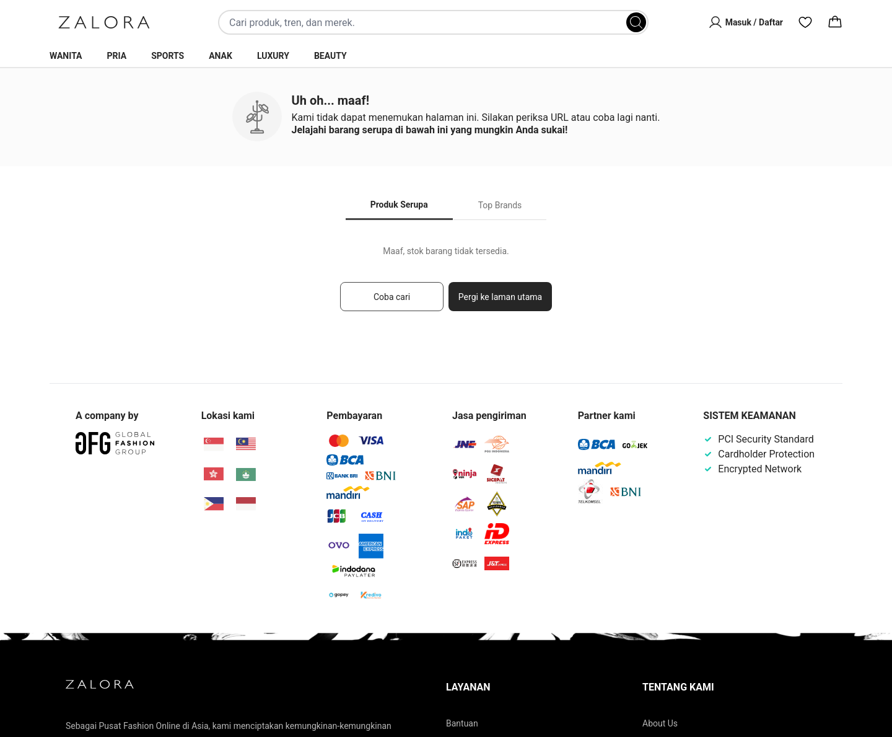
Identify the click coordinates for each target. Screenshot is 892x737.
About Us (660, 723)
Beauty (330, 56)
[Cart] (835, 22)
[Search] (636, 22)
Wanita (66, 56)
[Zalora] (104, 22)
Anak (220, 56)
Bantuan (462, 723)
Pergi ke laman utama (500, 297)
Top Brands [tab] (500, 205)
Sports (167, 56)
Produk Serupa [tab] (399, 205)
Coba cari (392, 297)
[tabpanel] (446, 284)
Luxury (273, 56)
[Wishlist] (805, 22)
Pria (117, 56)
